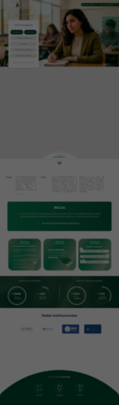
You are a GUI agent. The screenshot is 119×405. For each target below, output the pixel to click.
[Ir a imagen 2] (59, 232)
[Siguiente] (79, 202)
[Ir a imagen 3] (61, 232)
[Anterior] (39, 202)
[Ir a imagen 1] (57, 232)
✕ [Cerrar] (79, 173)
